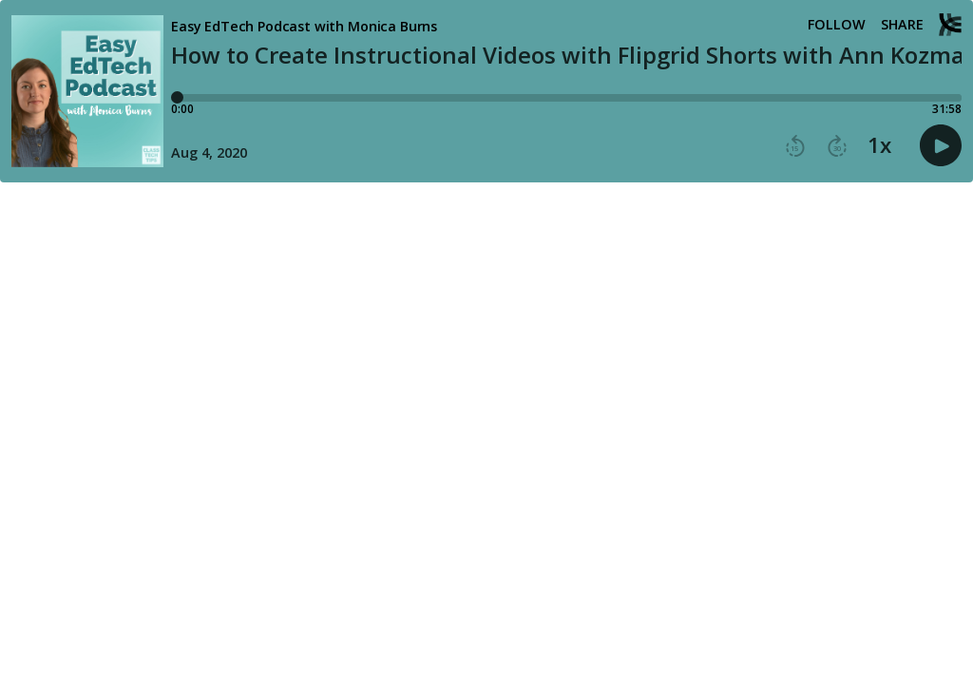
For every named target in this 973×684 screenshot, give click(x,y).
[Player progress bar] (566, 98)
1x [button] (879, 145)
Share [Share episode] (902, 24)
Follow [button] (837, 24)
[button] (795, 146)
